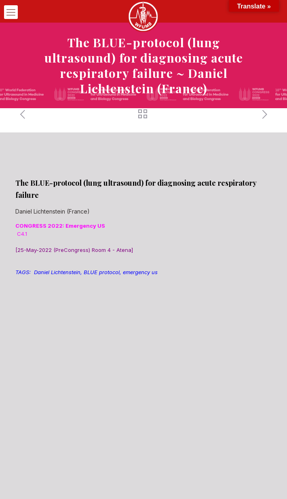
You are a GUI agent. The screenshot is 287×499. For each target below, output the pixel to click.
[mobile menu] (11, 12)
